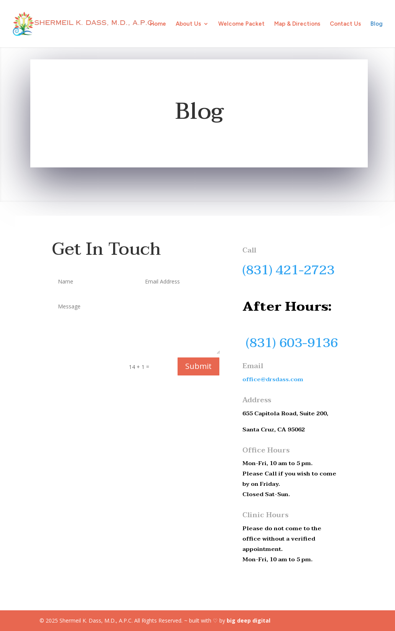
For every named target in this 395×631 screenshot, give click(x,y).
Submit (198, 366)
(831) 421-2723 (288, 270)
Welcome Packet (241, 24)
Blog (376, 24)
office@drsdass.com (272, 379)
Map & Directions (297, 24)
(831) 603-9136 (292, 343)
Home (158, 24)
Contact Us (345, 24)
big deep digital (248, 620)
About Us (188, 24)
